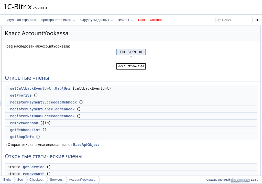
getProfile (84, 95)
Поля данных (214, 96)
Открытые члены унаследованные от (116, 144)
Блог (141, 20)
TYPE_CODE (218, 101)
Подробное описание (220, 113)
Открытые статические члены (226, 79)
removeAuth (97, 173)
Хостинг (156, 20)
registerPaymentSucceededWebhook (107, 102)
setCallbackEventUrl (94, 88)
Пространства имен (58, 20)
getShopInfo (85, 136)
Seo (20, 179)
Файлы (125, 20)
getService (97, 167)
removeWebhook (88, 123)
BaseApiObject (150, 144)
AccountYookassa (82, 179)
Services (56, 179)
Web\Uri (126, 88)
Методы (210, 118)
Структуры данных (96, 20)
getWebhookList (89, 130)
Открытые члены (217, 28)
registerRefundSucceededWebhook (106, 116)
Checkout (36, 179)
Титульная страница (20, 20)
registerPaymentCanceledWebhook (106, 109)
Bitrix (7, 179)
